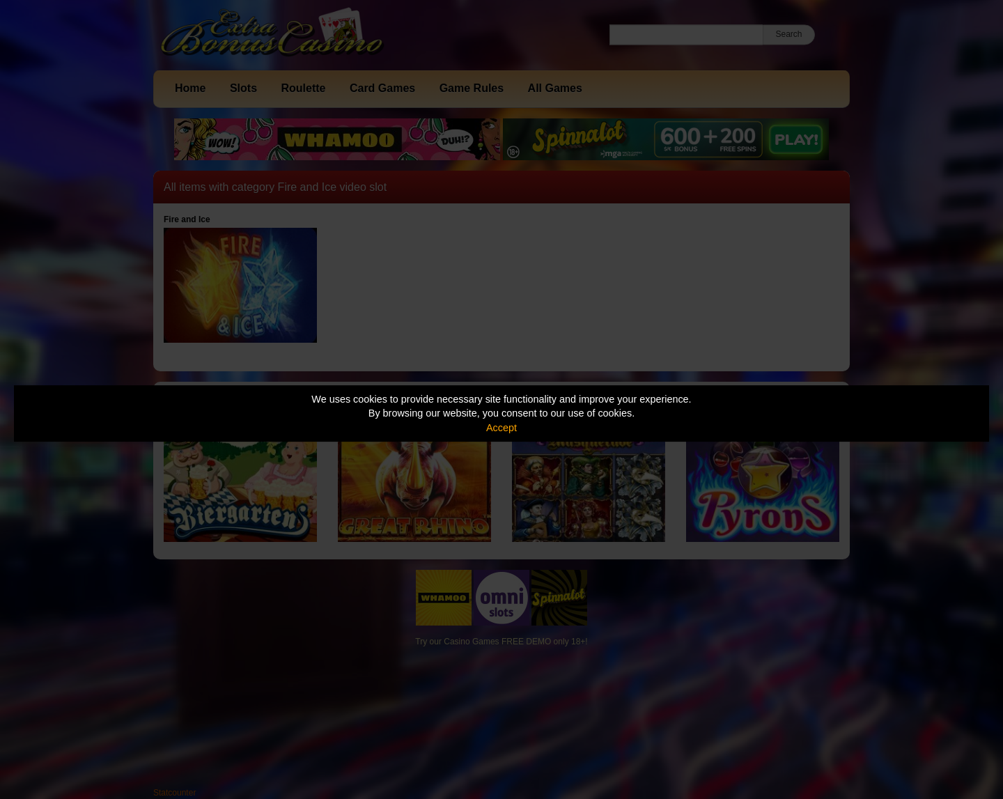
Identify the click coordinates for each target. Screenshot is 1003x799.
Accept (501, 427)
